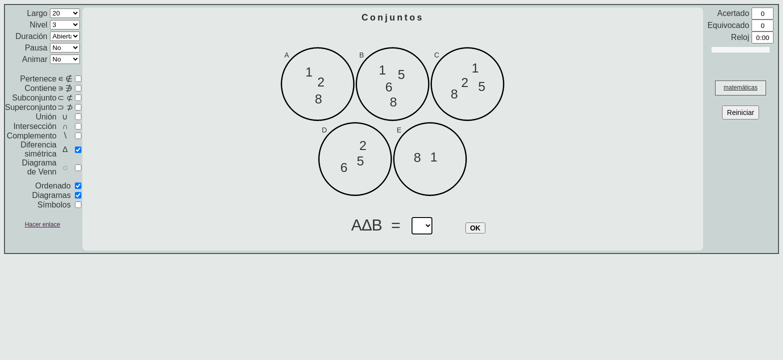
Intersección (34, 126)
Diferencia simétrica (38, 149)
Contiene (40, 88)
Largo (37, 13)
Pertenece (38, 78)
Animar (34, 59)
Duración (31, 36)
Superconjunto (30, 107)
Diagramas (51, 195)
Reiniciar (740, 112)
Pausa (36, 48)
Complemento (32, 136)
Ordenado (52, 186)
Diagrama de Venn (39, 167)
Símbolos (54, 204)
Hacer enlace (42, 224)
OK (475, 228)
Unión (45, 116)
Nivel (38, 24)
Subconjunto (34, 98)
